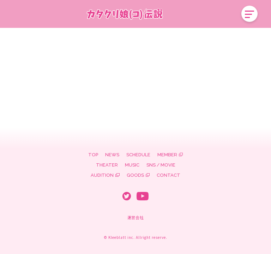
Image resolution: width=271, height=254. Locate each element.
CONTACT (168, 175)
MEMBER (167, 154)
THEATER (107, 165)
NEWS (112, 154)
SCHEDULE (138, 154)
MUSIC (132, 165)
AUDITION (102, 175)
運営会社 (135, 217)
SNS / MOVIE (160, 165)
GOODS (135, 175)
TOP (93, 154)
